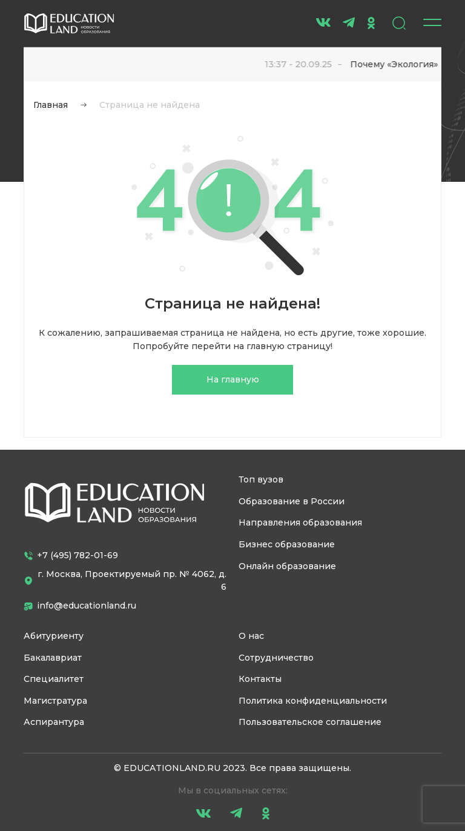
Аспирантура (54, 721)
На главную (232, 379)
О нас (251, 635)
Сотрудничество (276, 657)
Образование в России (292, 501)
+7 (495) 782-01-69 (71, 555)
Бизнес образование (287, 544)
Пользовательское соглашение (310, 721)
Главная (50, 104)
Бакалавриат (53, 657)
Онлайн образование (287, 566)
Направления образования (300, 522)
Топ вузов (261, 479)
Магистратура (55, 700)
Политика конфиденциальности (313, 700)
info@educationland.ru (80, 605)
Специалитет (54, 678)
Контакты (260, 678)
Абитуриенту (54, 635)
